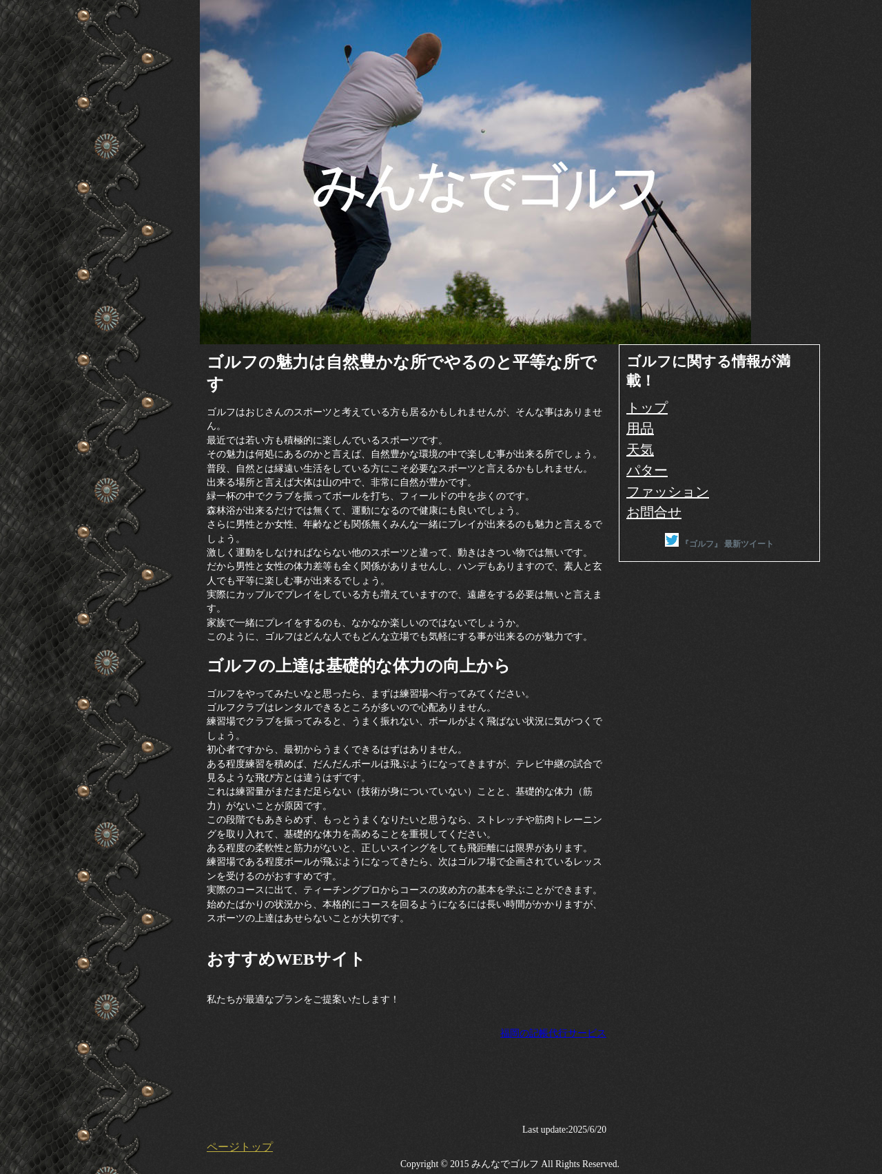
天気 (640, 449)
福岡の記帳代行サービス (553, 1033)
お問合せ (653, 512)
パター (647, 470)
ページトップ (240, 1147)
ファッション (667, 491)
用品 (640, 428)
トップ (647, 407)
